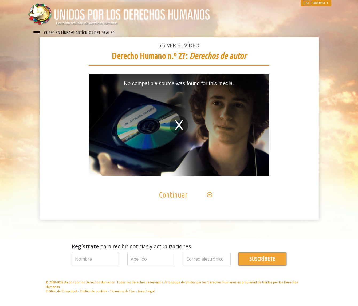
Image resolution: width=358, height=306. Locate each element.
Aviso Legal (146, 295)
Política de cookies (93, 295)
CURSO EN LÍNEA (57, 32)
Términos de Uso (122, 295)
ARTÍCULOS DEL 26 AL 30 (95, 32)
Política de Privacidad (61, 295)
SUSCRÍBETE (262, 263)
